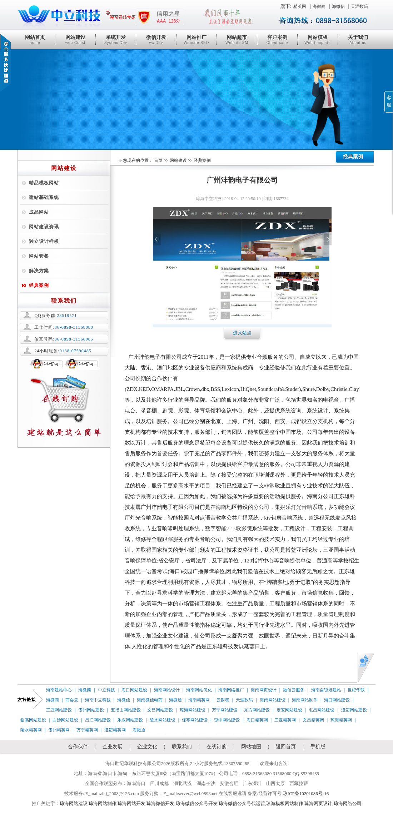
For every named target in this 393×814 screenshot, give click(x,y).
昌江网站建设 (98, 720)
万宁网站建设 (225, 710)
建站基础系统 (44, 197)
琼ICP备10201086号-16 (306, 793)
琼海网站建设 (192, 710)
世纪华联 (356, 690)
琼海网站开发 (131, 803)
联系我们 (182, 746)
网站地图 (251, 746)
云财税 (223, 700)
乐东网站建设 (130, 720)
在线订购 (217, 746)
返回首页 (286, 746)
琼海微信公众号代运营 (242, 803)
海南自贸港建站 (326, 690)
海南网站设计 (167, 690)
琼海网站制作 (102, 803)
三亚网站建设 (59, 710)
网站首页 (35, 40)
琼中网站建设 (227, 720)
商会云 (71, 700)
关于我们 (358, 40)
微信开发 (156, 40)
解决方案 (39, 270)
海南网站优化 (199, 690)
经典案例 (39, 285)
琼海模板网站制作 (284, 803)
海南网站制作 (305, 700)
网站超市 (237, 40)
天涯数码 (359, 6)
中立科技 (106, 690)
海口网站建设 (134, 690)
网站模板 (317, 40)
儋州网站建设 (91, 710)
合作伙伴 (78, 746)
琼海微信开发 (160, 803)
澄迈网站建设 (354, 710)
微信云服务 (293, 690)
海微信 (338, 6)
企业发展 (113, 746)
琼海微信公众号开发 (197, 803)
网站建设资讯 (44, 226)
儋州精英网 (59, 730)
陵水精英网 (31, 730)
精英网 (299, 6)
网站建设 (75, 40)
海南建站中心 (59, 690)
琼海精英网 (341, 720)
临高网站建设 (33, 720)
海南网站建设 (272, 700)
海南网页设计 (264, 690)
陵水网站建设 (162, 720)
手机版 (317, 746)
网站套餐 (39, 256)
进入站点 (242, 333)
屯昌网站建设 (321, 710)
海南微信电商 (150, 700)
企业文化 (147, 746)
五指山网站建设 (126, 710)
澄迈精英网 (115, 730)
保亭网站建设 (195, 720)
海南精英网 (199, 700)
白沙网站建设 (65, 720)
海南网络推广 (231, 690)
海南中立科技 (98, 700)
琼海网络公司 (348, 803)
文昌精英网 (313, 720)
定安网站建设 (289, 710)
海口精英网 (257, 720)
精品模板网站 (44, 182)
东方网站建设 (257, 710)
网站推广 (196, 40)
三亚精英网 (285, 720)
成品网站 (39, 212)
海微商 (319, 6)
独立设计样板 (44, 241)
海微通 (175, 700)
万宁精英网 (87, 730)
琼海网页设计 (318, 803)
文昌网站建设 (160, 710)
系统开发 (115, 40)
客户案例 (277, 40)
